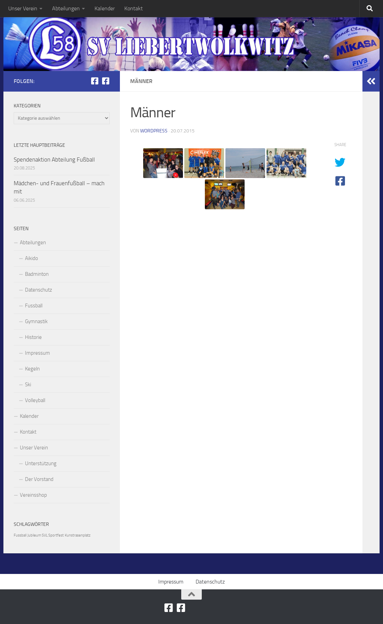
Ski (28, 384)
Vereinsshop (33, 495)
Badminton (37, 274)
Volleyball (35, 400)
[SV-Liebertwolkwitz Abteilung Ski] (94, 81)
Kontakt (133, 8)
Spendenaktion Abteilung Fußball (54, 159)
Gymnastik (36, 321)
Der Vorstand (39, 479)
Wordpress (154, 131)
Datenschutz (38, 290)
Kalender (105, 8)
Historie (33, 337)
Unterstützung (41, 463)
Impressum (37, 353)
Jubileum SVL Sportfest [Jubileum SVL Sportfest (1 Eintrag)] (45, 535)
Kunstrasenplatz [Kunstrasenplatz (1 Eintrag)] (77, 535)
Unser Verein (22, 8)
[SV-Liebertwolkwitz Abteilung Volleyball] (105, 81)
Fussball (33, 306)
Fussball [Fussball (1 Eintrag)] (20, 535)
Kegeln (32, 369)
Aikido (31, 258)
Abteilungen (66, 8)
